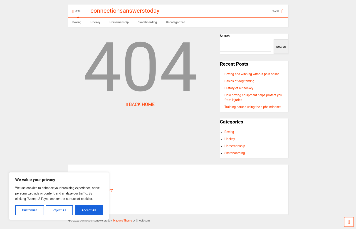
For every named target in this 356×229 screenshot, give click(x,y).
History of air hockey (238, 88)
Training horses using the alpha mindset (252, 107)
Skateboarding (147, 22)
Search (225, 36)
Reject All (59, 210)
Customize (29, 210)
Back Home (140, 104)
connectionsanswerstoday (125, 10)
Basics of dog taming (239, 81)
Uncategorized (175, 22)
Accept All (89, 210)
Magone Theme (122, 220)
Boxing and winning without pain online (251, 74)
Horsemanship (119, 22)
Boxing (77, 22)
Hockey (95, 22)
